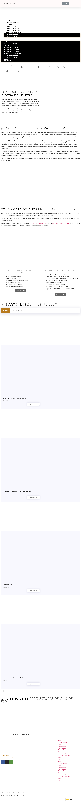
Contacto (9, 40)
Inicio (7, 21)
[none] (71, 799)
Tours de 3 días (13, 30)
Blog (7, 38)
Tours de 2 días (13, 28)
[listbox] (71, 799)
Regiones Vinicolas (17, 310)
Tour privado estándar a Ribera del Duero (20, 271)
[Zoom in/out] (10, 798)
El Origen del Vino (7, 584)
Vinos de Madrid (12, 36)
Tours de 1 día (12, 26)
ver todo (5, 310)
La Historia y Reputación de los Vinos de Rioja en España (17, 491)
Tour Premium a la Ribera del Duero (60, 270)
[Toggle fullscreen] (7, 798)
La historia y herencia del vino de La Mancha (14, 678)
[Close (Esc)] (1, 798)
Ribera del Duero (12, 34)
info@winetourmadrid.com (8, 758)
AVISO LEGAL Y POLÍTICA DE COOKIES (12, 792)
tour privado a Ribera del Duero (60, 223)
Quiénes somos (12, 23)
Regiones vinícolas (13, 32)
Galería (8, 25)
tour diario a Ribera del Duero (40, 223)
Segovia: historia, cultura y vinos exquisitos (14, 398)
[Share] (4, 798)
